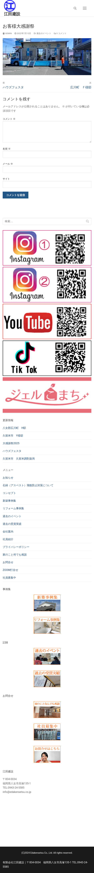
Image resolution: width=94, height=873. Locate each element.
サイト (6, 178)
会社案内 (8, 531)
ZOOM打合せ (10, 570)
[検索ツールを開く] (75, 8)
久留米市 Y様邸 (13, 435)
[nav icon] (84, 8)
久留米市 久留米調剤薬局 (19, 458)
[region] (47, 56)
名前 (7, 148)
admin (7, 33)
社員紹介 (8, 539)
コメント (9, 119)
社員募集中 (9, 577)
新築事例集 (9, 500)
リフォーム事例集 (13, 508)
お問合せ (8, 562)
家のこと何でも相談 (15, 554)
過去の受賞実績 (12, 523)
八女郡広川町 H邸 (14, 427)
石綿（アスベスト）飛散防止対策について (28, 485)
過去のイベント (42, 33)
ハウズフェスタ (12, 451)
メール (8, 163)
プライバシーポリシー (16, 547)
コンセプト (9, 493)
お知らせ (8, 477)
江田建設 (12, 14)
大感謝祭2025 (11, 443)
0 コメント (60, 33)
